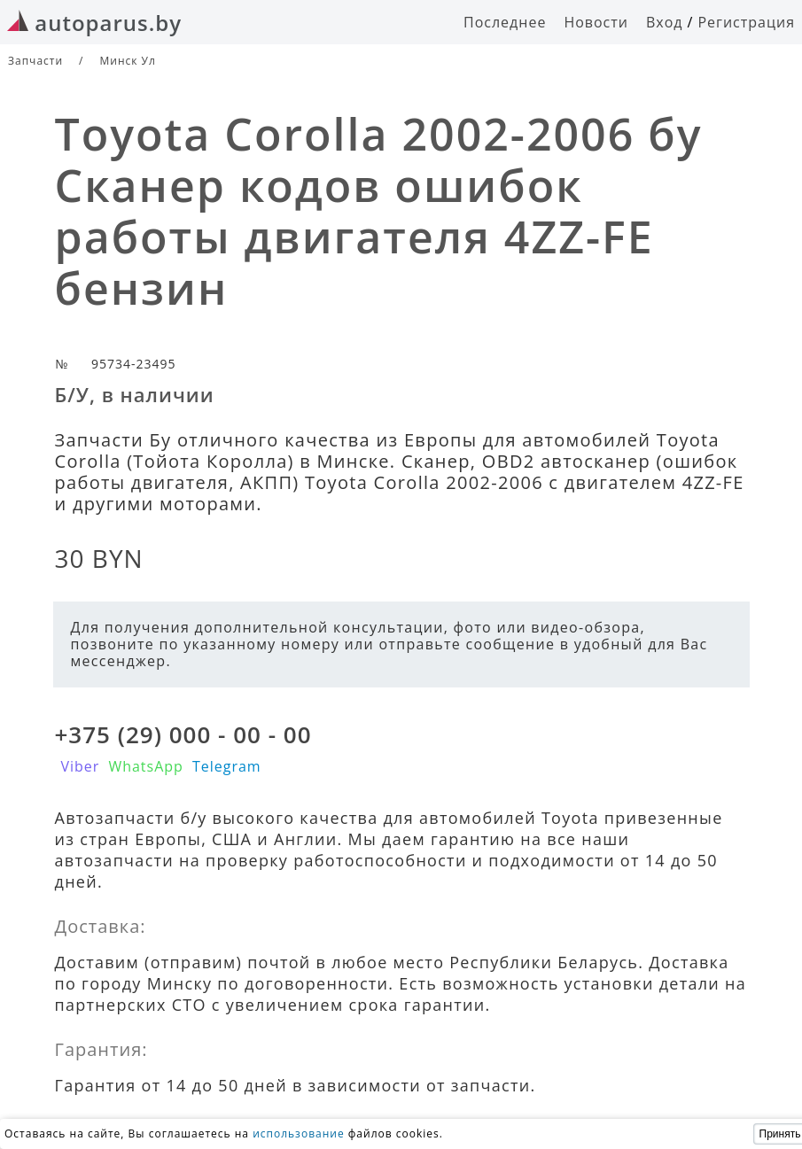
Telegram (226, 766)
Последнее (504, 22)
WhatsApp (145, 766)
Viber (80, 766)
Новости (596, 22)
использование (299, 1133)
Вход (664, 22)
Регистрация (746, 22)
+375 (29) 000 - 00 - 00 (183, 734)
